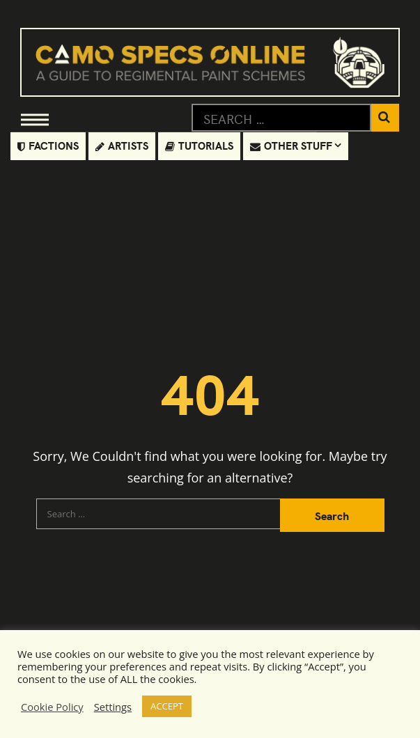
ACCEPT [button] (166, 706)
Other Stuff (291, 145)
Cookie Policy (52, 706)
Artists (121, 145)
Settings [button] (113, 706)
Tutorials (199, 145)
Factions (48, 145)
